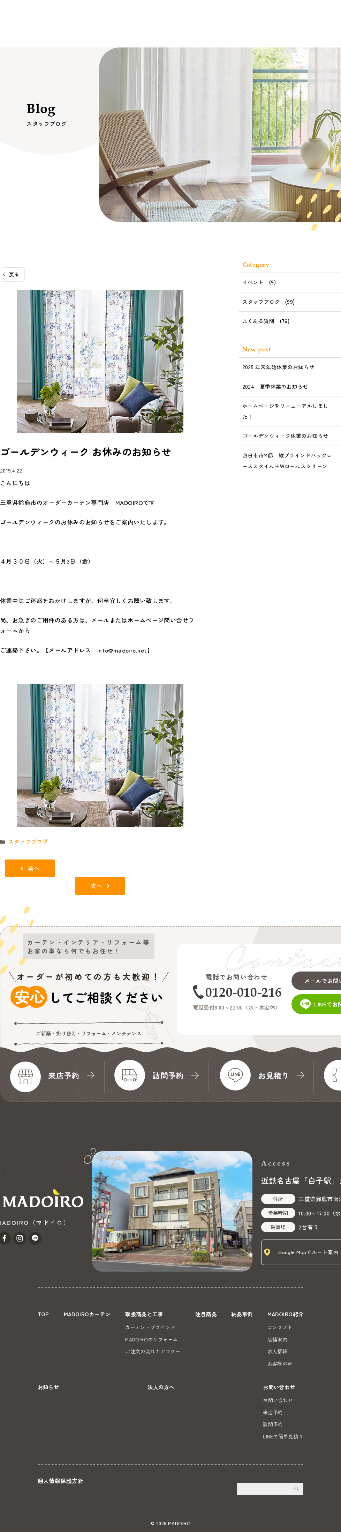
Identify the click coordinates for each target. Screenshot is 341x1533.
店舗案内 (276, 1338)
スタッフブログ (25, 840)
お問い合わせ (316, 23)
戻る (14, 274)
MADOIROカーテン (35, 32)
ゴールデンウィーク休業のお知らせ (285, 435)
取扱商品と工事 (87, 32)
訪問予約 (273, 1425)
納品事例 (156, 32)
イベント (253, 282)
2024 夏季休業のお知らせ (275, 386)
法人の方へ (265, 32)
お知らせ (232, 32)
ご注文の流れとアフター (153, 1350)
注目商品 (126, 32)
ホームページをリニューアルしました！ (285, 411)
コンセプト (278, 1326)
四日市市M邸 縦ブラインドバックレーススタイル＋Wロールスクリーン (287, 461)
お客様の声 (278, 1362)
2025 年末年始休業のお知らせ (278, 367)
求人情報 (276, 1350)
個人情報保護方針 (60, 1482)
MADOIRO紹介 (194, 32)
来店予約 (273, 1413)
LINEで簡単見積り (283, 1437)
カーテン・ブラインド (150, 1326)
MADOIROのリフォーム (151, 1338)
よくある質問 (258, 321)
